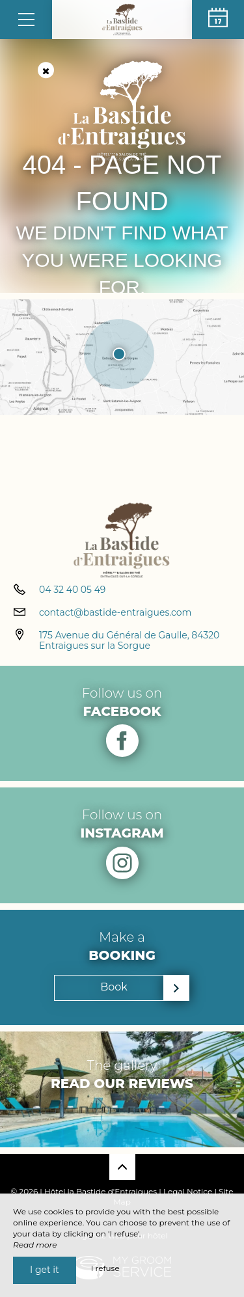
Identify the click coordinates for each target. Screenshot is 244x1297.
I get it (44, 1270)
